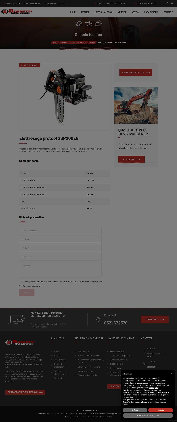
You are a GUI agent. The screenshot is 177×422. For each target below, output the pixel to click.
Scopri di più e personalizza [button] (148, 415)
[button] (172, 374)
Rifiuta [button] (135, 410)
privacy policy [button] (128, 383)
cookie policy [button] (154, 388)
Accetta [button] (161, 410)
